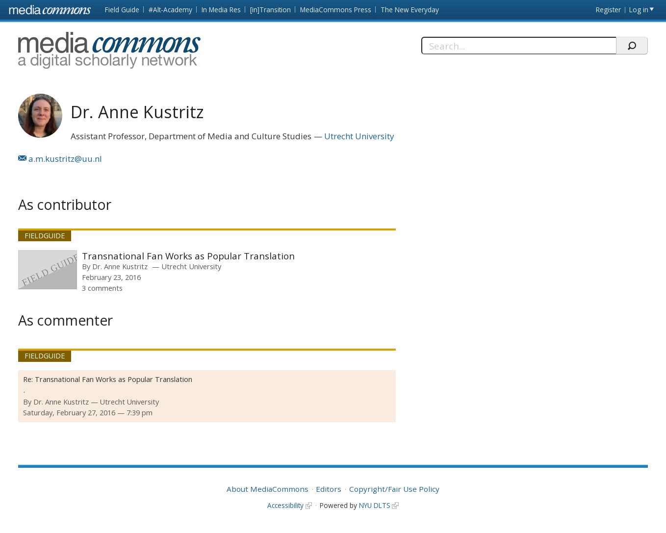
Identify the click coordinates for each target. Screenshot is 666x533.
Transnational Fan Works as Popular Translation (188, 255)
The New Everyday (410, 9)
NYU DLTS (374, 505)
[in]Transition (270, 9)
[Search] (518, 45)
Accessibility (285, 505)
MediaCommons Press (335, 9)
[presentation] (47, 269)
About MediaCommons (267, 489)
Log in (638, 9)
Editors (328, 489)
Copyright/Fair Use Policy (394, 489)
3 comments (102, 288)
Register (608, 9)
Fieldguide (45, 235)
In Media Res (221, 9)
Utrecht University (359, 136)
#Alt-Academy (170, 9)
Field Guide (122, 9)
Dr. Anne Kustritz (120, 266)
